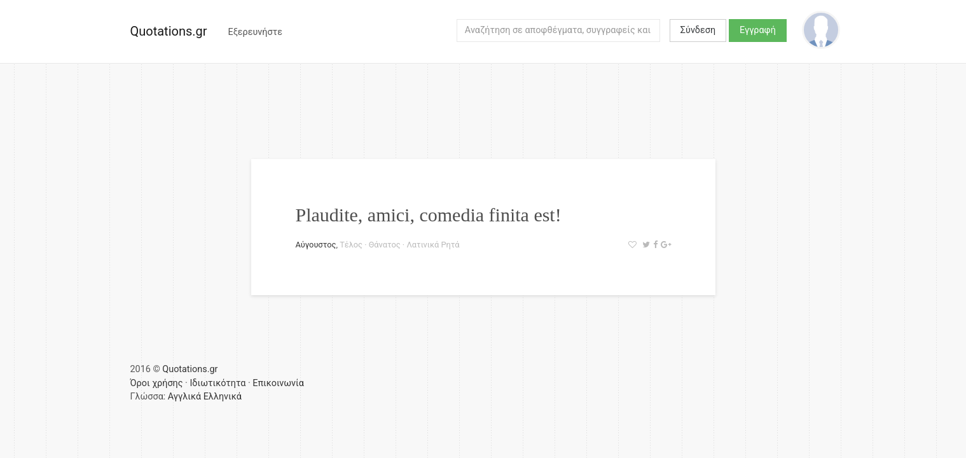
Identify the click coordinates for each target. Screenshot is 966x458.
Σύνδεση (697, 30)
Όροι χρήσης (156, 383)
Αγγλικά (184, 396)
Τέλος (351, 244)
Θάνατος (385, 244)
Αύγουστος (316, 244)
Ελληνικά (223, 396)
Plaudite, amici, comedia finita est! (429, 214)
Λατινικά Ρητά (432, 244)
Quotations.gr (168, 31)
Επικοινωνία (278, 383)
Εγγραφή (758, 30)
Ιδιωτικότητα (217, 383)
